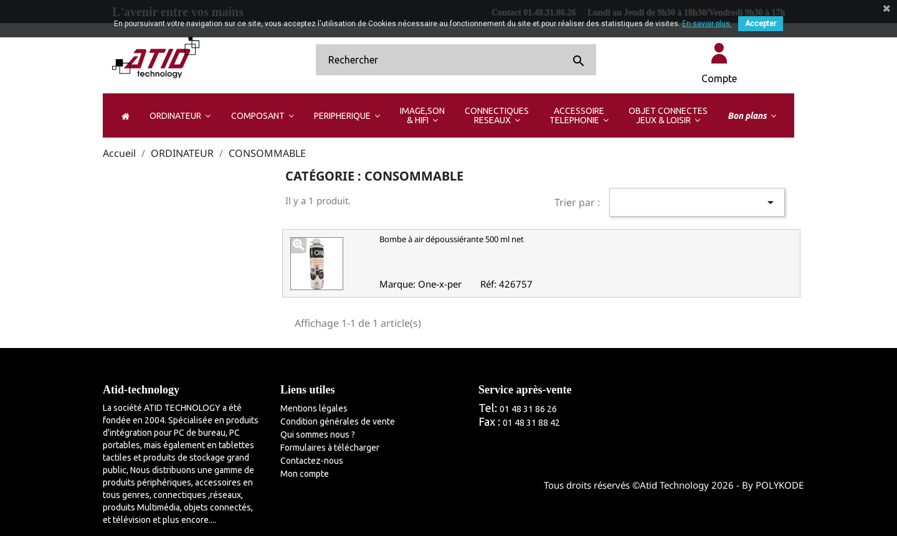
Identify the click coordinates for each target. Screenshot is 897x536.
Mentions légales (314, 408)
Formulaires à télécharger (329, 448)
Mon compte (304, 474)
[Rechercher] (456, 59)
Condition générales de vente (337, 421)
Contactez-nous (311, 461)
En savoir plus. (707, 23)
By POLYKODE (773, 485)
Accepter (760, 23)
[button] (179, 115)
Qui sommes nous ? (317, 435)
